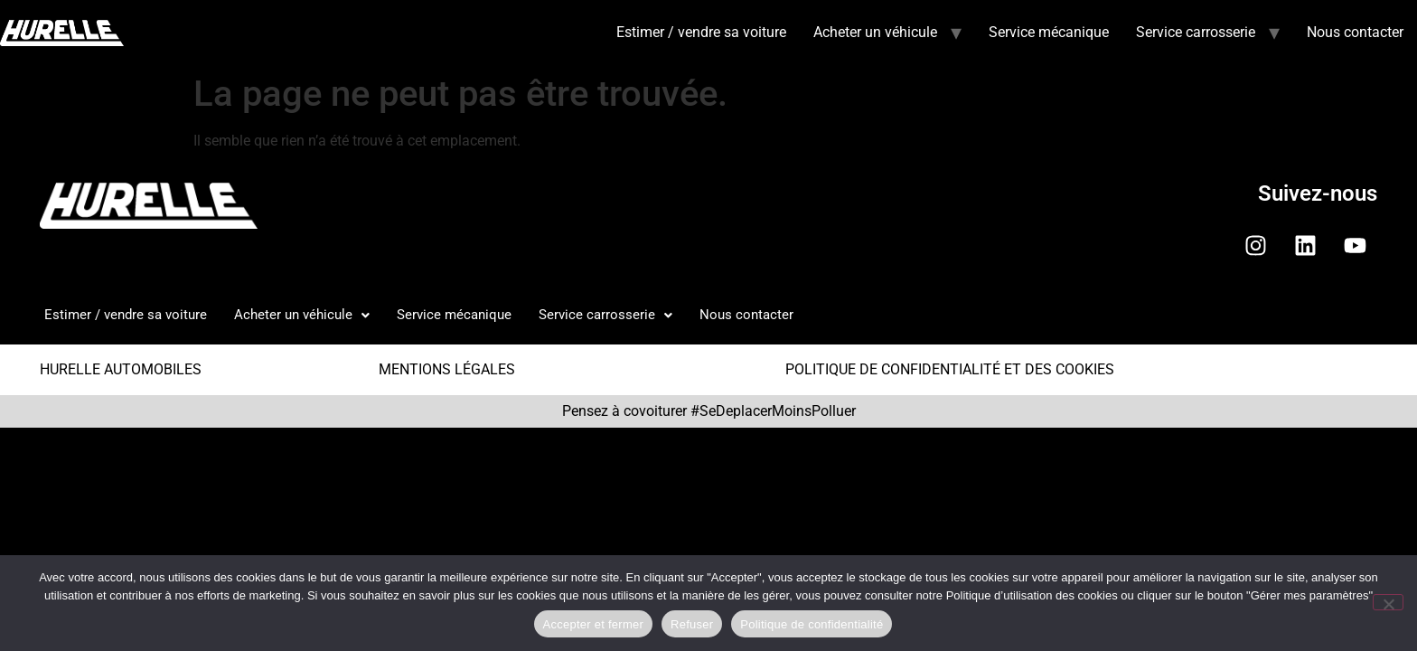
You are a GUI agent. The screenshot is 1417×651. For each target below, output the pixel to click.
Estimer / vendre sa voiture (701, 32)
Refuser (692, 624)
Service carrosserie (1195, 32)
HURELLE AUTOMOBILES (121, 369)
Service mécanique (1049, 32)
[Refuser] (1388, 602)
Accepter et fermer (593, 624)
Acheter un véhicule (875, 32)
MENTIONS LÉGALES (447, 369)
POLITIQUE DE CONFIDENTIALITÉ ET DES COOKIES (949, 369)
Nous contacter (1355, 32)
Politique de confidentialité (811, 624)
